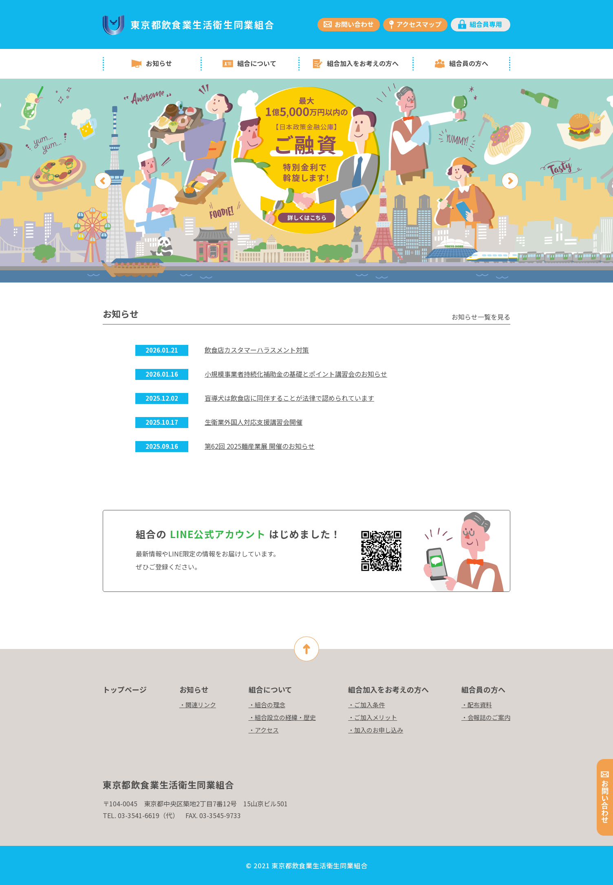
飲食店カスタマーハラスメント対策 (257, 350)
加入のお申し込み (378, 730)
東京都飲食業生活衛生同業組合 (202, 24)
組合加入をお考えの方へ (363, 63)
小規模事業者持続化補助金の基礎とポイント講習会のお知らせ (296, 374)
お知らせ (159, 63)
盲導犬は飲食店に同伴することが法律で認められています (289, 398)
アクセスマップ (418, 24)
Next (510, 180)
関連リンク (200, 704)
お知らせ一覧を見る (481, 316)
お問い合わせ (354, 24)
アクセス (267, 730)
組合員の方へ (468, 63)
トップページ (125, 689)
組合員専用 (486, 24)
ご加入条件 (369, 704)
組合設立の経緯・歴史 (285, 717)
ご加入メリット (375, 717)
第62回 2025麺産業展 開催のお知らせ (260, 446)
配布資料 (479, 704)
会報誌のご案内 (488, 717)
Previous (103, 180)
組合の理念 (270, 704)
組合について (256, 63)
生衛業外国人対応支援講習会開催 (253, 422)
